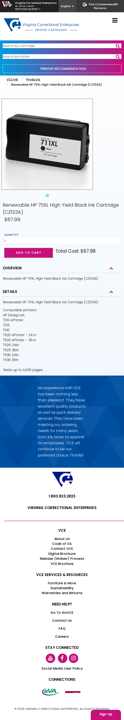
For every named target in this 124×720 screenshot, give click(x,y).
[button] (8, 149)
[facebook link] (62, 658)
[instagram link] (73, 658)
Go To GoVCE (61, 612)
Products (33, 79)
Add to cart (28, 252)
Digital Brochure (62, 553)
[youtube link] (50, 658)
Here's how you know (26, 9)
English (67, 6)
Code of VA (62, 543)
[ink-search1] (62, 45)
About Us (62, 539)
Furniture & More (62, 583)
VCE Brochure (62, 563)
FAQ (62, 628)
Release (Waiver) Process (62, 558)
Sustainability (62, 588)
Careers (62, 636)
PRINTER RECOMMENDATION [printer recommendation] (63, 68)
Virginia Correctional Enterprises (36, 2)
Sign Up (105, 714)
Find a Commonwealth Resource (100, 6)
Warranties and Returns (62, 593)
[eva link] (50, 691)
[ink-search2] (62, 56)
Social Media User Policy (61, 668)
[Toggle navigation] (114, 20)
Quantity (11, 235)
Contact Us (62, 620)
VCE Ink (12, 79)
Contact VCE (62, 548)
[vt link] (73, 691)
